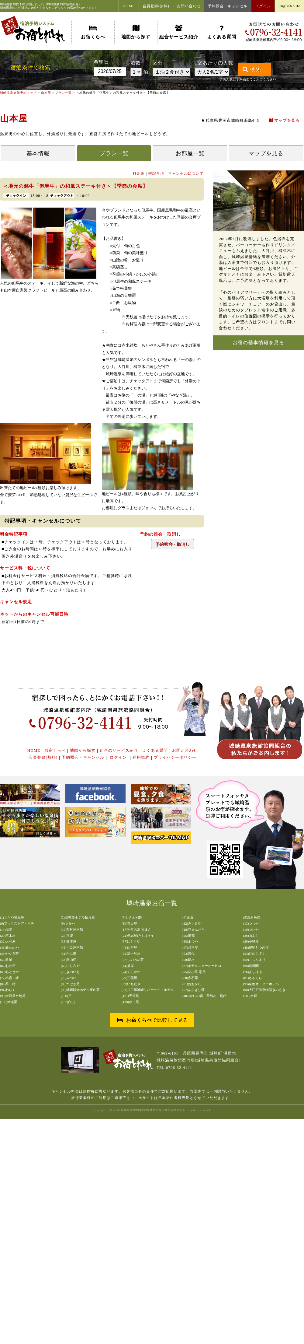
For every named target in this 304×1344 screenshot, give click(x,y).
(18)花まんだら (193, 929)
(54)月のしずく (254, 953)
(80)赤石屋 (190, 978)
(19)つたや (251, 929)
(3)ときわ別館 (132, 917)
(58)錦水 (188, 959)
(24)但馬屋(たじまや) (137, 935)
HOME (129, 6)
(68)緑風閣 (251, 966)
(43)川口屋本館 (72, 947)
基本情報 (38, 153)
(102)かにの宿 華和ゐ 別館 (204, 996)
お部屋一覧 (190, 153)
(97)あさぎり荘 (193, 990)
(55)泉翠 (6, 959)
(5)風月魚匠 (252, 917)
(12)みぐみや (191, 923)
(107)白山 (68, 1002)
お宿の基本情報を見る (258, 342)
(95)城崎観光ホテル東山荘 (80, 990)
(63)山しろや (70, 966)
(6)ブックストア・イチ (17, 923)
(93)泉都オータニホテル (261, 984)
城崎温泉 (6, 4)
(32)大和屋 (8, 941)
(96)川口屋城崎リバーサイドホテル (148, 990)
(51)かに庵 (68, 953)
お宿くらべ (93, 32)
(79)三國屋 (129, 978)
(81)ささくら (252, 978)
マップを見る (284, 120)
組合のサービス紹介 (119, 750)
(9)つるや (68, 923)
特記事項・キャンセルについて (176, 173)
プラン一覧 (63, 92)
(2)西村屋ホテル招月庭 (78, 917)
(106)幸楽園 (8, 1002)
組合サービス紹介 (178, 32)
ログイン (263, 6)
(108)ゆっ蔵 (130, 1002)
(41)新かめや (9, 947)
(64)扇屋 (128, 966)
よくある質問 (221, 32)
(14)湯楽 (6, 929)
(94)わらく (8, 990)
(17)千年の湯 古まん (136, 929)
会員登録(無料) (156, 6)
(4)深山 (187, 917)
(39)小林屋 (251, 941)
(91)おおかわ (191, 984)
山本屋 (46, 92)
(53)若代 (188, 953)
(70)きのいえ (70, 972)
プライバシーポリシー (175, 757)
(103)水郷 (250, 996)
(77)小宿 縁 (9, 978)
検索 (252, 69)
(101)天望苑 (130, 996)
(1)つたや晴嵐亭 (12, 917)
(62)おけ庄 (8, 966)
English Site (289, 6)
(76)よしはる (252, 972)
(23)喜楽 (67, 935)
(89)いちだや (131, 984)
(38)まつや (190, 941)
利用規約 (141, 757)
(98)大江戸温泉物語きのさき (264, 990)
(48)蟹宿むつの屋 (256, 947)
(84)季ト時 (8, 984)
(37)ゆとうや (131, 941)
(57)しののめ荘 (133, 959)
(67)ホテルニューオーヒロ (201, 966)
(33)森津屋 (68, 941)
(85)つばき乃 (70, 984)
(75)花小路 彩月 (194, 972)
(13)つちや (251, 923)
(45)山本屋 (129, 947)
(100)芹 (66, 996)
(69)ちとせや (9, 972)
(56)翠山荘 (68, 959)
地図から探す (135, 32)
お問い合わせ (189, 6)
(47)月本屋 (190, 947)
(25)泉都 (188, 935)
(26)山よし (251, 935)
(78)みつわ (68, 978)
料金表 (138, 173)
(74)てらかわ (131, 972)
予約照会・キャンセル (227, 6)
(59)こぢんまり (254, 959)
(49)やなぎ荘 (9, 953)
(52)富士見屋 (131, 953)
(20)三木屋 (8, 935)
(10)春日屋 (129, 923)
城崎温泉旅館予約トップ (18, 92)
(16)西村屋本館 (72, 929)
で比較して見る (152, 1020)
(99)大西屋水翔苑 (13, 996)
